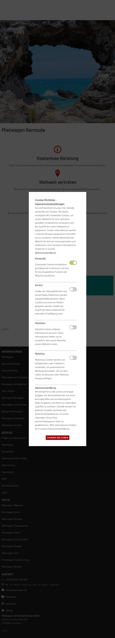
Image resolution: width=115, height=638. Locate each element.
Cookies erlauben (57, 437)
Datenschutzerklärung (45, 252)
